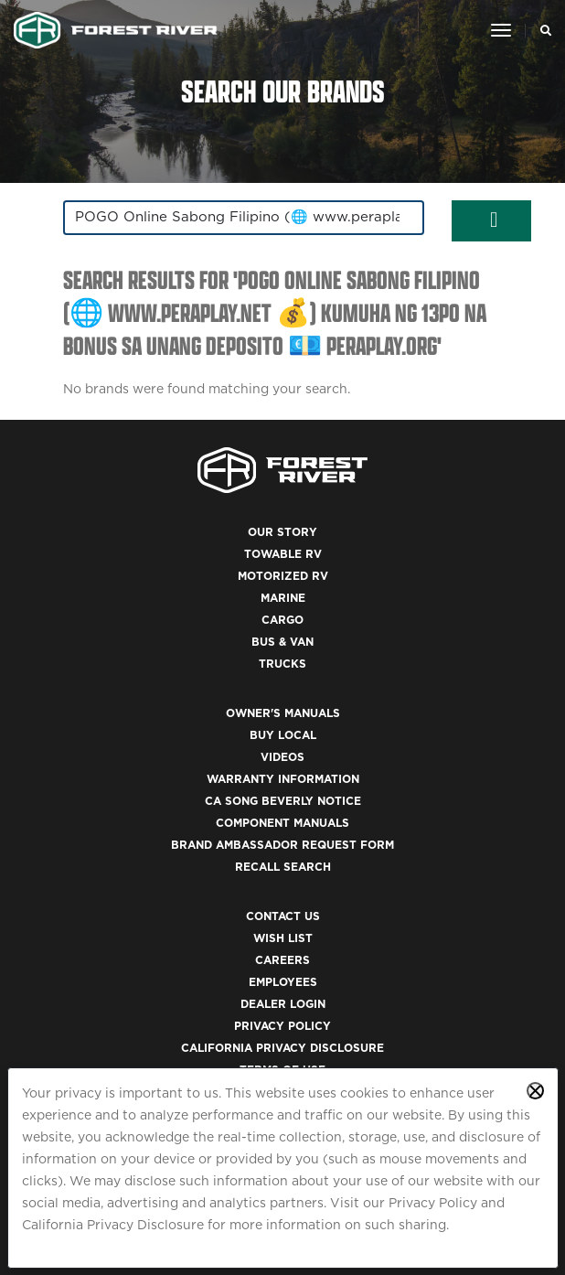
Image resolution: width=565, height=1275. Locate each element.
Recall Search (283, 866)
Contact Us (283, 916)
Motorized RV (283, 576)
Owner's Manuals (283, 713)
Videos (282, 757)
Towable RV (283, 554)
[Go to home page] (116, 30)
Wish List (283, 938)
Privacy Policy (433, 1203)
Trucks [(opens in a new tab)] (282, 663)
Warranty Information (283, 779)
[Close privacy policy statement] (535, 1090)
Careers (282, 960)
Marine (283, 597)
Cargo (282, 619)
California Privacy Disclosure (113, 1225)
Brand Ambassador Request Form (282, 844)
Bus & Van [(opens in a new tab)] (282, 641)
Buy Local (283, 735)
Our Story (282, 532)
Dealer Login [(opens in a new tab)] (282, 1004)
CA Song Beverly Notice (283, 801)
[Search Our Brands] (540, 30)
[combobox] (243, 217)
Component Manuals (282, 822)
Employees (283, 982)
